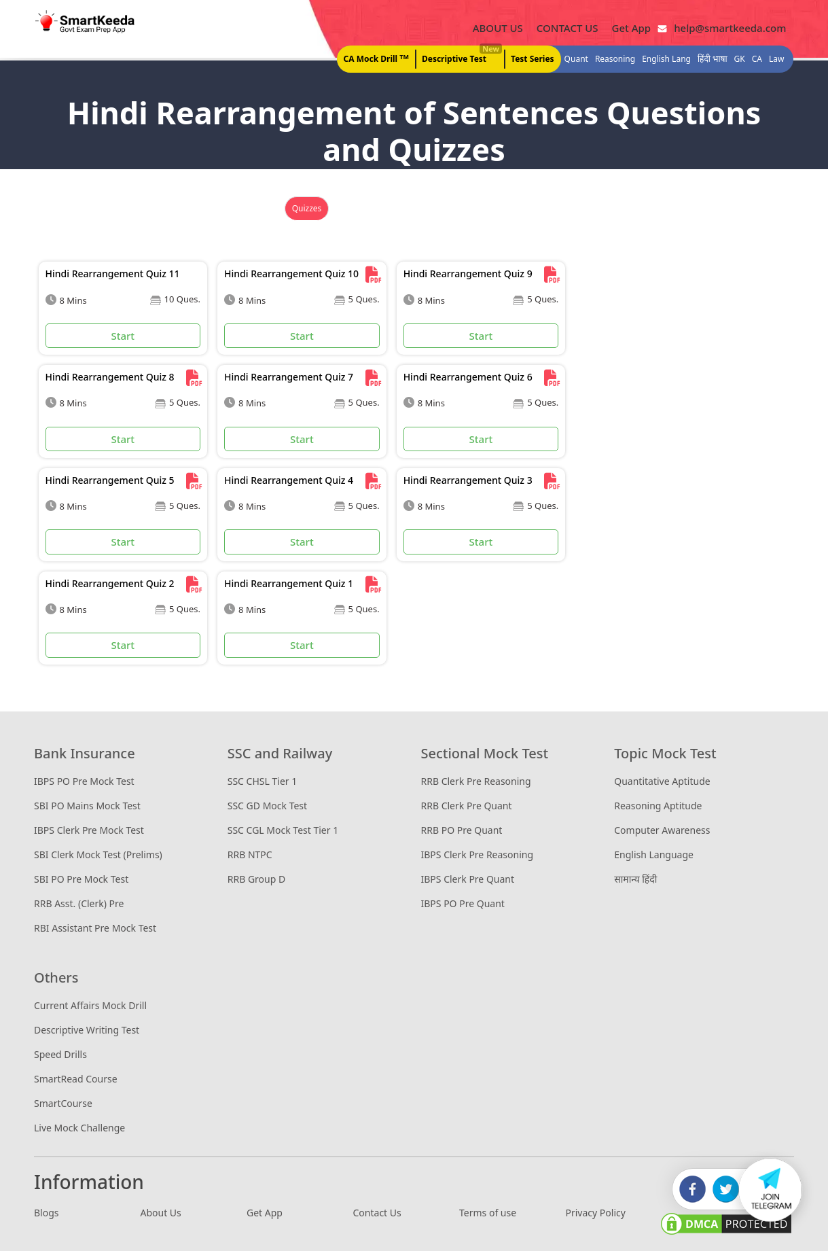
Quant (576, 59)
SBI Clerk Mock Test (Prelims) (98, 854)
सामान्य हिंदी (635, 879)
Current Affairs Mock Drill (90, 1005)
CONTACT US (567, 28)
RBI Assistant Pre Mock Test (95, 927)
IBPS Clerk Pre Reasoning (477, 854)
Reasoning (615, 59)
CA (757, 59)
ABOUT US (498, 28)
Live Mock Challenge (79, 1127)
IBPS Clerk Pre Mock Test (89, 830)
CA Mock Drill (376, 58)
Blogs (46, 1212)
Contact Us (377, 1212)
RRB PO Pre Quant (462, 830)
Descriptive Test (461, 55)
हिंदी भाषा (712, 59)
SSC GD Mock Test (267, 805)
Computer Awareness (662, 830)
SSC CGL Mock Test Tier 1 (283, 830)
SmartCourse (63, 1103)
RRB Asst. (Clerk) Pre (79, 903)
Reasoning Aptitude (658, 805)
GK (739, 59)
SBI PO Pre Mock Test (81, 879)
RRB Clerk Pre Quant (466, 805)
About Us (161, 1212)
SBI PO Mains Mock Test (87, 805)
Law (776, 59)
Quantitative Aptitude (662, 781)
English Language (654, 854)
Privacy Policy (596, 1212)
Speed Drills (60, 1054)
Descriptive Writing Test (86, 1029)
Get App (631, 28)
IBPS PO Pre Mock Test (84, 781)
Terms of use (487, 1212)
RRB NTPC (250, 854)
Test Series (532, 59)
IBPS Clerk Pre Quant (468, 879)
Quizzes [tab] (307, 209)
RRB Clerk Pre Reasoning (476, 781)
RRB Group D (256, 879)
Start (122, 335)
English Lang (666, 59)
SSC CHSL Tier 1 (262, 781)
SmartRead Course (76, 1078)
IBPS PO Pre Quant (463, 903)
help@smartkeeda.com (726, 28)
